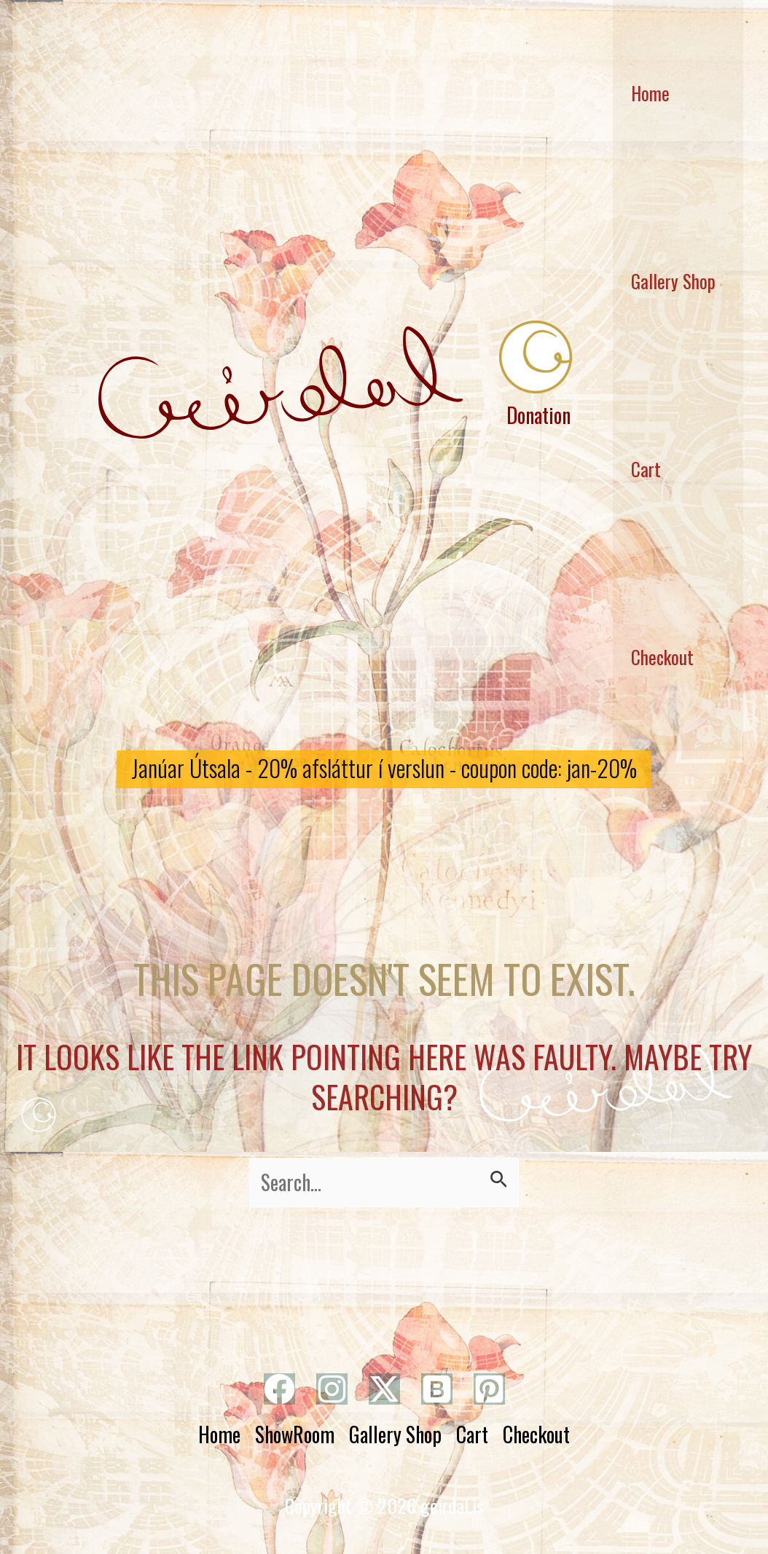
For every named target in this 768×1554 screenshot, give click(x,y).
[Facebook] (279, 1389)
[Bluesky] (436, 1389)
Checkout (662, 656)
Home (219, 1434)
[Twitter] (384, 1389)
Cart (646, 468)
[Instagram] (332, 1389)
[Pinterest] (489, 1389)
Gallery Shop (673, 280)
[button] (384, 769)
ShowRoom (294, 1434)
